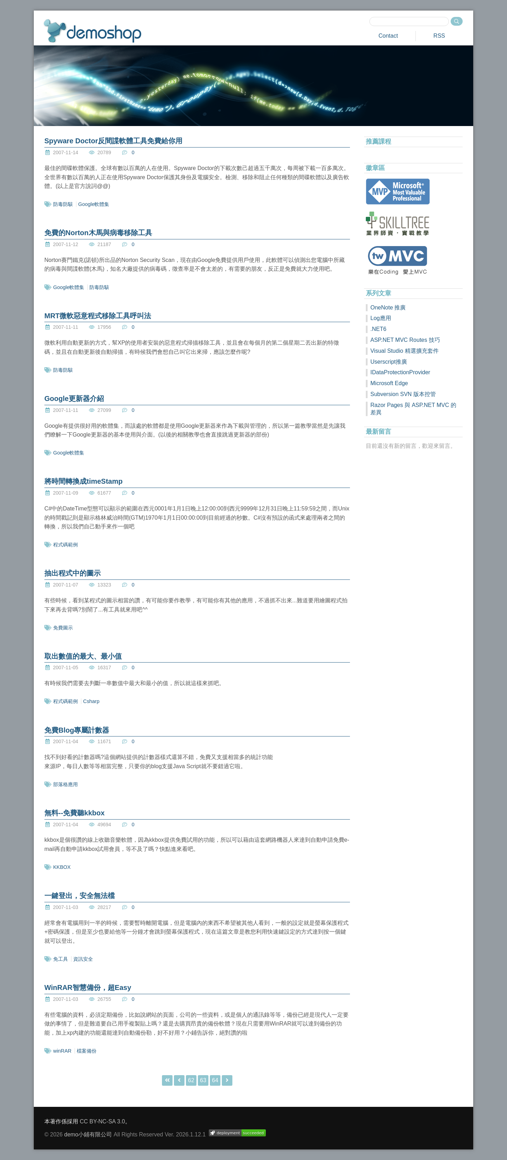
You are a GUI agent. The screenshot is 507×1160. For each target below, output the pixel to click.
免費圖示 (63, 628)
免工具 (60, 959)
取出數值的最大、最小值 (83, 656)
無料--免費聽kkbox (74, 813)
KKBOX (62, 867)
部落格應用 (65, 784)
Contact (388, 36)
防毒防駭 (63, 204)
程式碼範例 (65, 544)
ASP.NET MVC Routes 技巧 (405, 340)
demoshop (92, 31)
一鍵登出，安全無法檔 (79, 895)
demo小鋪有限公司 (88, 1134)
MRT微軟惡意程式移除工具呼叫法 (97, 316)
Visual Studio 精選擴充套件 (404, 351)
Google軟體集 (93, 204)
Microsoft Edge (389, 383)
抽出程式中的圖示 (72, 573)
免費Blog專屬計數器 (76, 730)
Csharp (91, 701)
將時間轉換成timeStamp (83, 481)
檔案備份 (86, 1051)
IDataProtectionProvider (400, 372)
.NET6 (378, 329)
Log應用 (380, 318)
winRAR (62, 1051)
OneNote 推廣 (388, 308)
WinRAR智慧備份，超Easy (87, 987)
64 (215, 1080)
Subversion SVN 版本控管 (403, 394)
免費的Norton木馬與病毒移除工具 (98, 233)
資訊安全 (83, 959)
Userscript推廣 (388, 362)
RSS (439, 36)
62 (191, 1080)
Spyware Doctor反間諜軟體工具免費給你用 (113, 141)
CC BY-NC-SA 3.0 (102, 1121)
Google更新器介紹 (74, 398)
